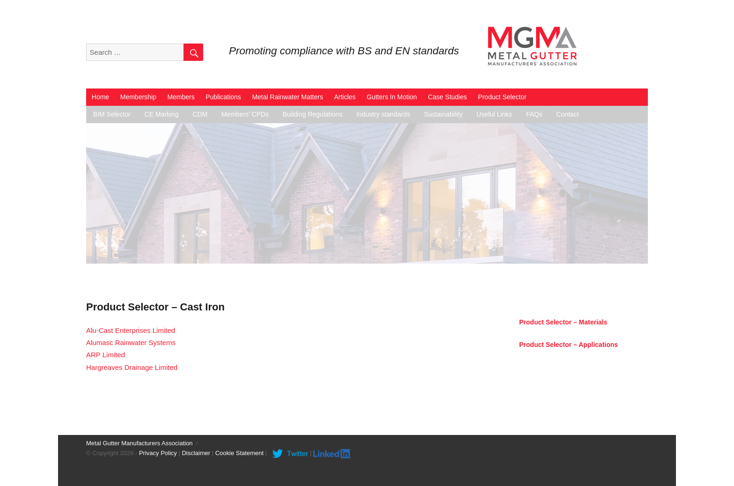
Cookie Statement (239, 453)
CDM (199, 114)
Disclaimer (196, 453)
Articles (345, 97)
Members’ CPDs (245, 114)
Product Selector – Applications (568, 344)
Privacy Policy (158, 453)
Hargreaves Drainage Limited (131, 367)
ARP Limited (105, 355)
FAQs (534, 114)
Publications (223, 97)
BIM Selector (112, 114)
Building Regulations (313, 114)
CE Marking (162, 114)
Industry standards (383, 114)
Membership (138, 97)
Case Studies (447, 97)
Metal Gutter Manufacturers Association (139, 443)
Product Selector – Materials (563, 322)
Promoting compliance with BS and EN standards (344, 51)
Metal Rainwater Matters (287, 97)
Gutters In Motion (392, 97)
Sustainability (443, 114)
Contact (567, 114)
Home (100, 97)
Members (180, 97)
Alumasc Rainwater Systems (131, 342)
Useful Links (494, 114)
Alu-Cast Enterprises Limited (130, 330)
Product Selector (502, 97)
